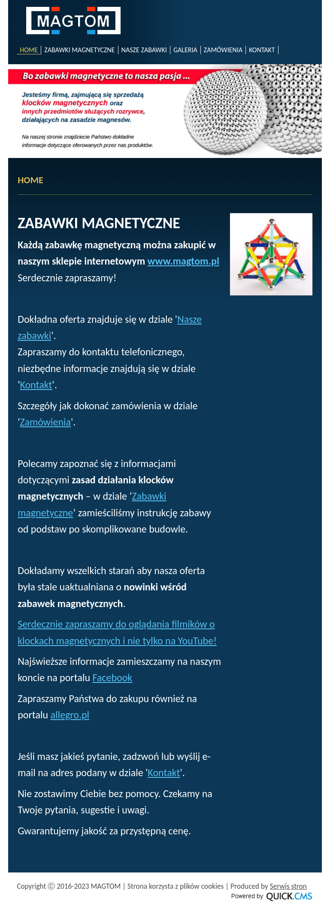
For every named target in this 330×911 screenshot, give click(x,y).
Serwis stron (288, 886)
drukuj (30, 894)
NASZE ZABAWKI (144, 50)
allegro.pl (70, 715)
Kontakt (36, 384)
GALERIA (185, 50)
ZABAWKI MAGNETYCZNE (79, 50)
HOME (29, 50)
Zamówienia (45, 422)
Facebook (112, 677)
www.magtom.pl (183, 261)
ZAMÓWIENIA (223, 50)
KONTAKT (262, 50)
